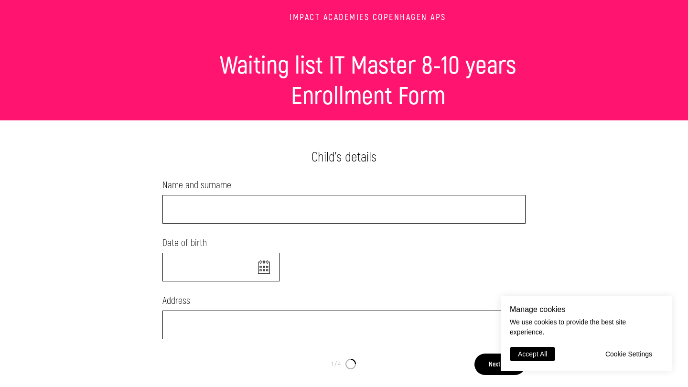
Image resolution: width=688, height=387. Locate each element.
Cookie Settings (628, 354)
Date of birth (184, 243)
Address (176, 301)
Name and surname (196, 185)
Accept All (532, 354)
